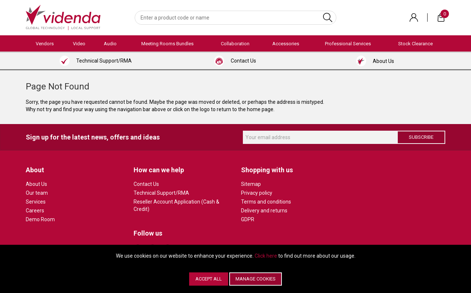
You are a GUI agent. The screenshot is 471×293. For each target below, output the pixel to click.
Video (79, 43)
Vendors (45, 43)
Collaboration (235, 43)
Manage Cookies (256, 279)
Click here (266, 256)
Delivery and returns (264, 210)
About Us (36, 184)
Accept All (208, 279)
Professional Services (348, 43)
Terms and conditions (266, 202)
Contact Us (146, 184)
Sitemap (251, 184)
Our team (37, 193)
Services (36, 202)
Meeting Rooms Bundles (167, 43)
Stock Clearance (415, 43)
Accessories (285, 43)
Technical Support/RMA (161, 193)
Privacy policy (256, 193)
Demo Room (40, 219)
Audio (110, 43)
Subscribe (421, 137)
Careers (35, 210)
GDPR (247, 219)
